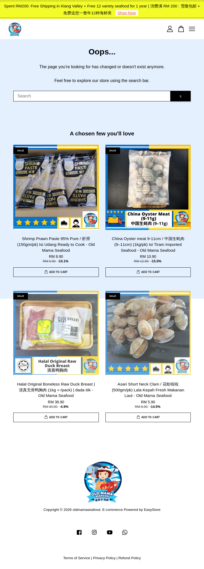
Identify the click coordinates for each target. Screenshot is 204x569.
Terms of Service (76, 558)
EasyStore (152, 510)
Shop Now (126, 13)
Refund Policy (129, 558)
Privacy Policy (104, 558)
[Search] (92, 96)
